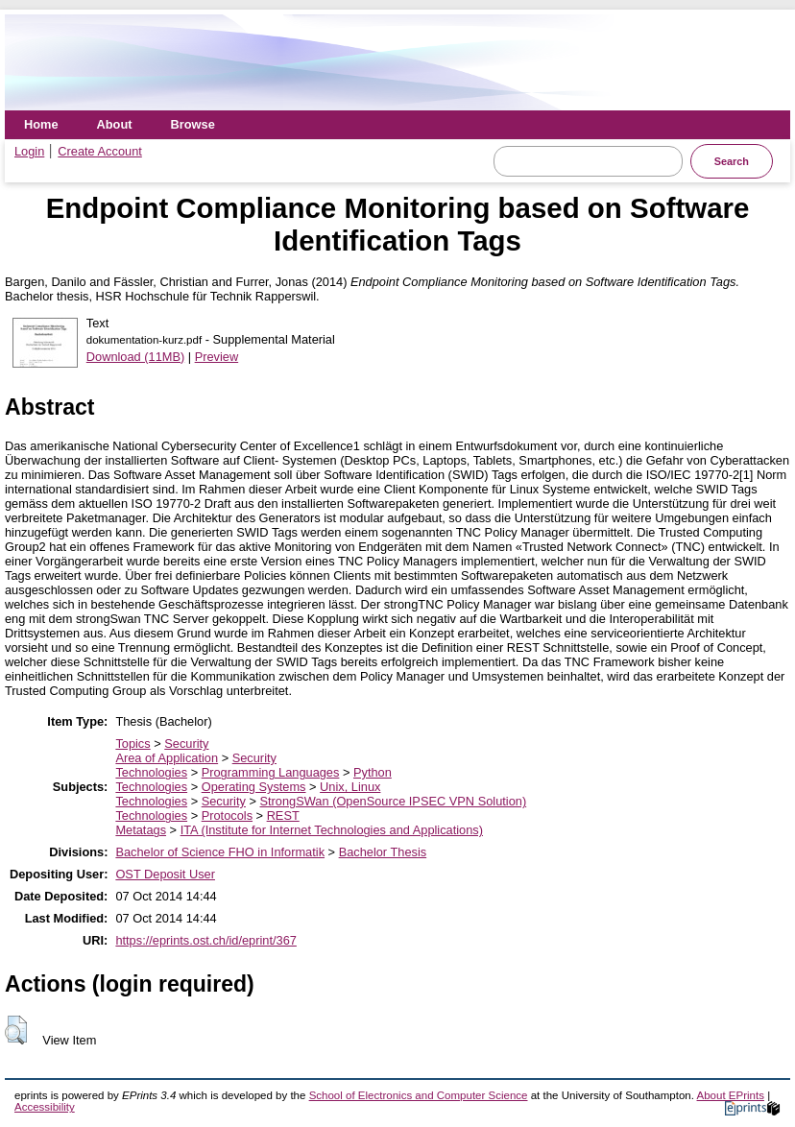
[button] (16, 1030)
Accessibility (44, 1107)
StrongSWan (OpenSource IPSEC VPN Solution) (393, 801)
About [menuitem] (114, 124)
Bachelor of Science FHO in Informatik (220, 852)
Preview (217, 356)
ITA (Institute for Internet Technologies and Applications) (332, 830)
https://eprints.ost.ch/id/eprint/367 (206, 940)
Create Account (100, 151)
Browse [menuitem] (193, 124)
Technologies (151, 772)
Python (372, 772)
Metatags (140, 830)
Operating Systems (254, 786)
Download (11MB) (135, 356)
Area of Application (166, 758)
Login (29, 151)
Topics (132, 743)
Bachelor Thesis (383, 852)
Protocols (227, 815)
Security (186, 743)
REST (283, 815)
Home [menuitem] (41, 124)
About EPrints (730, 1095)
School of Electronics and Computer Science (418, 1095)
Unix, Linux (350, 786)
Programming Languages (271, 772)
